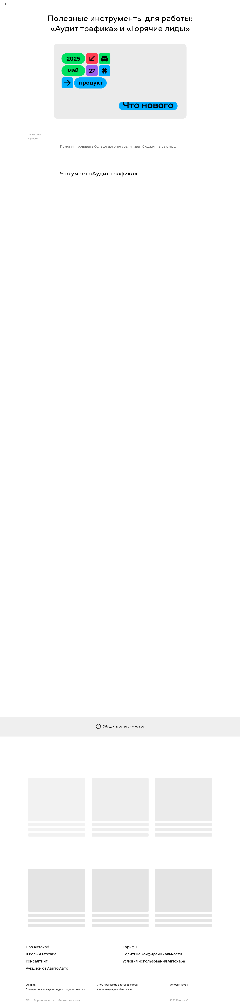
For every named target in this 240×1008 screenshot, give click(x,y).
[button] (120, 726)
